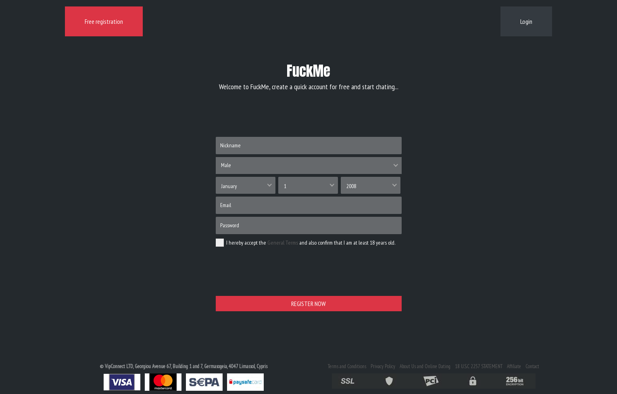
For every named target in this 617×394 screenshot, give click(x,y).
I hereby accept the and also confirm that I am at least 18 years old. (305, 243)
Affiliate (514, 366)
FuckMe (308, 71)
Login (526, 21)
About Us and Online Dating (425, 366)
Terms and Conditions (347, 366)
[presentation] (277, 277)
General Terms (282, 242)
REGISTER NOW (308, 304)
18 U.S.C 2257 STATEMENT (478, 366)
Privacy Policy (383, 366)
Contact (532, 366)
